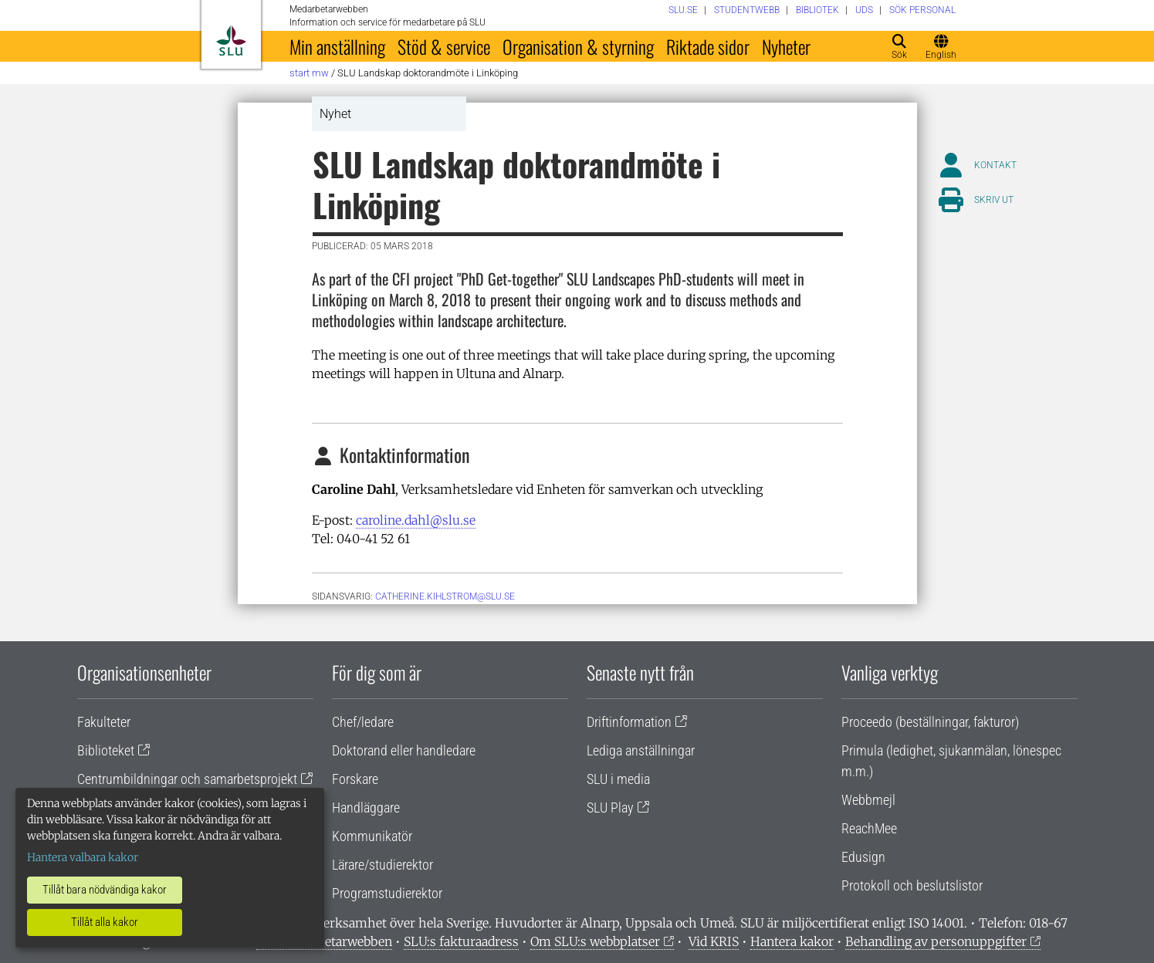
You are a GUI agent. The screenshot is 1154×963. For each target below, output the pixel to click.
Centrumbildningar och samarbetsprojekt (187, 779)
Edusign (863, 857)
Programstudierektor (387, 893)
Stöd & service (444, 46)
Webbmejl (868, 800)
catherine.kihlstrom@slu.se (445, 596)
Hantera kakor (792, 941)
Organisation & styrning (578, 46)
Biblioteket (105, 750)
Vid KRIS (714, 941)
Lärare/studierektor (382, 865)
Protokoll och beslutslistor (912, 885)
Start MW (309, 73)
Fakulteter (103, 722)
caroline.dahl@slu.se (415, 520)
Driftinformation (629, 722)
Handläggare (366, 807)
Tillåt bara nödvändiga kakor (104, 890)
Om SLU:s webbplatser (595, 941)
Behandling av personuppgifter (936, 941)
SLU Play (610, 807)
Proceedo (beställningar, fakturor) (930, 722)
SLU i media (618, 779)
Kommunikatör (372, 836)
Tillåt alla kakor (104, 922)
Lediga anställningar (641, 750)
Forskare (355, 779)
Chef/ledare (363, 722)
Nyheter (786, 46)
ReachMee (869, 828)
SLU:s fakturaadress (461, 941)
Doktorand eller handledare (403, 750)
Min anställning (337, 46)
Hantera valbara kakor (82, 857)
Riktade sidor (708, 46)
